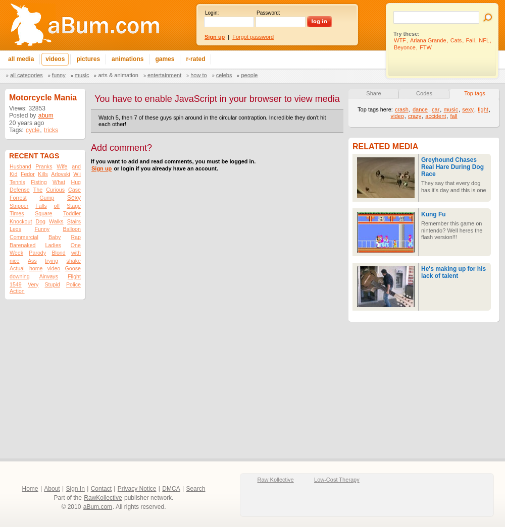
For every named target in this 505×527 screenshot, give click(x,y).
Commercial (24, 237)
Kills (43, 174)
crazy (414, 116)
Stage (74, 206)
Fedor (28, 174)
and (76, 166)
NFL (484, 40)
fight (483, 109)
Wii (77, 174)
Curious (55, 190)
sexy (468, 109)
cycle (32, 130)
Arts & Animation (118, 75)
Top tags (474, 93)
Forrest (18, 198)
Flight (74, 276)
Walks (56, 221)
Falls (41, 206)
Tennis (17, 182)
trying (51, 261)
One (76, 245)
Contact (101, 488)
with (76, 253)
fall (453, 116)
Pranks (43, 166)
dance (420, 109)
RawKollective (103, 497)
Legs (15, 229)
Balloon (72, 229)
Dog (40, 221)
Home (30, 488)
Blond (58, 253)
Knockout (21, 221)
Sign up (101, 168)
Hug (76, 182)
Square (43, 213)
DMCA (171, 488)
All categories (26, 75)
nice (15, 261)
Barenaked (23, 245)
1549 (16, 284)
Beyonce (405, 47)
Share (373, 93)
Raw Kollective (276, 480)
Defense (20, 190)
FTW (426, 47)
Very (33, 284)
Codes (424, 93)
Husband (20, 166)
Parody (37, 253)
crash (402, 109)
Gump (46, 198)
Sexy (74, 197)
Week (16, 253)
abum (46, 115)
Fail (470, 40)
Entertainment (164, 75)
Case (74, 190)
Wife (62, 166)
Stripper (19, 206)
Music (82, 75)
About (52, 488)
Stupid (52, 284)
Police (73, 284)
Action (17, 291)
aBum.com (97, 506)
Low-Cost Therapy (337, 480)
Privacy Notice (137, 488)
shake (74, 261)
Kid (13, 174)
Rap (76, 237)
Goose (73, 268)
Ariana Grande (428, 40)
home (36, 268)
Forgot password (253, 37)
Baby (54, 237)
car (435, 109)
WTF (400, 40)
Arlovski (60, 174)
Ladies (53, 245)
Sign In (75, 488)
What (59, 182)
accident (435, 116)
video (53, 268)
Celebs (224, 75)
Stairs (74, 221)
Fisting (38, 182)
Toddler (72, 213)
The (37, 190)
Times (17, 213)
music (450, 109)
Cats (456, 40)
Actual (17, 268)
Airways (48, 276)
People (249, 75)
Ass (32, 261)
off (57, 206)
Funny (59, 75)
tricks (51, 130)
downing (20, 276)
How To (198, 75)
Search (195, 488)
